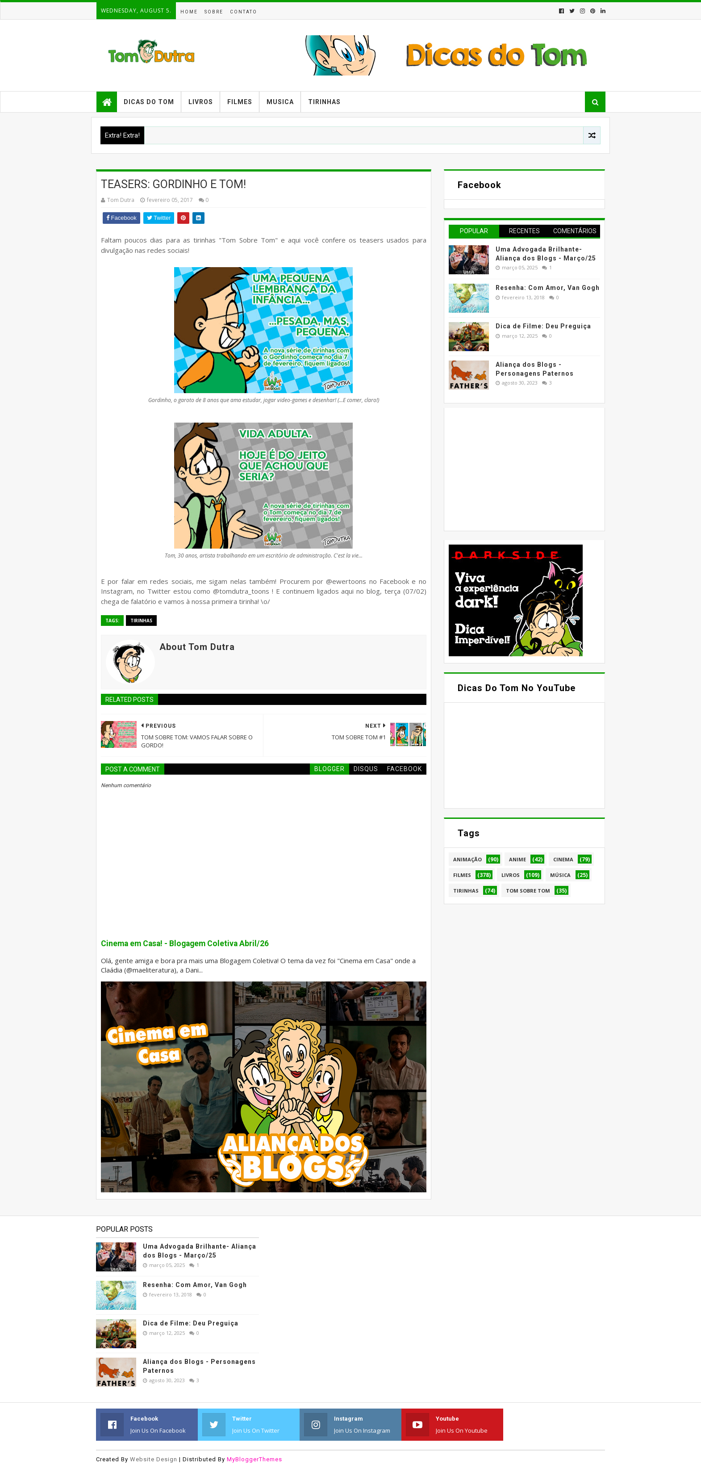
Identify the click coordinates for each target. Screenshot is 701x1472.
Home (189, 11)
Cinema (563, 859)
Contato (243, 11)
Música (560, 875)
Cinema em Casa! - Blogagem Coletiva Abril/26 (185, 943)
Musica (280, 101)
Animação (467, 859)
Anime (517, 859)
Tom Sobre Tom (528, 890)
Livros (200, 101)
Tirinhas (324, 101)
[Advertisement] (516, 468)
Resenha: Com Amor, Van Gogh (548, 287)
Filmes (239, 101)
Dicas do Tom (149, 101)
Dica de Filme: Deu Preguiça (543, 326)
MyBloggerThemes (254, 1459)
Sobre (213, 11)
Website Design (153, 1459)
